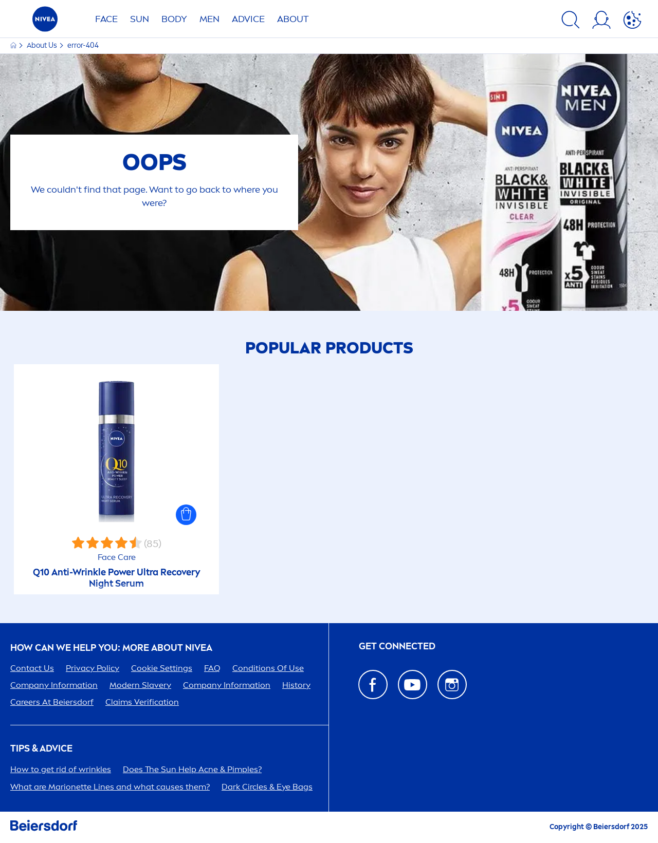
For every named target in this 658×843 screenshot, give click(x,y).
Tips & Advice (41, 748)
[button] (186, 514)
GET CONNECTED (397, 646)
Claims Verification (142, 702)
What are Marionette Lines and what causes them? (110, 787)
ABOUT (293, 19)
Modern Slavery (140, 685)
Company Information (54, 685)
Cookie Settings (161, 668)
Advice (248, 19)
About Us (43, 45)
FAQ (212, 668)
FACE (106, 19)
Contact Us (32, 668)
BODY (174, 19)
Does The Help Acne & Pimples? (192, 769)
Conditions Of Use (268, 668)
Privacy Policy (92, 668)
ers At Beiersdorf (52, 702)
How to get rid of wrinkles (60, 769)
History (296, 685)
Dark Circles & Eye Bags (267, 787)
